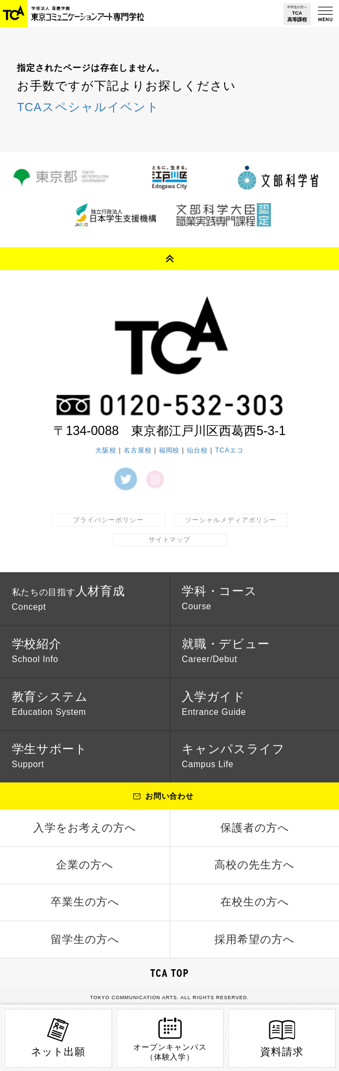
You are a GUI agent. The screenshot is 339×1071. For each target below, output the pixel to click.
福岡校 (169, 450)
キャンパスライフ (233, 756)
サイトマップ (170, 539)
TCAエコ (229, 450)
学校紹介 (36, 650)
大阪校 (105, 450)
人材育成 (68, 597)
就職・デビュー (226, 650)
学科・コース (219, 597)
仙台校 (197, 450)
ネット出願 (58, 1036)
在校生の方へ (254, 903)
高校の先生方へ (254, 866)
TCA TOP (169, 974)
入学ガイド (214, 703)
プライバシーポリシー (108, 519)
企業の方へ (84, 866)
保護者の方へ (254, 828)
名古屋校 (138, 450)
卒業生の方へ (85, 903)
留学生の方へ (85, 940)
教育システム (50, 703)
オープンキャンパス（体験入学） (170, 1038)
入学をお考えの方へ (84, 828)
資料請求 (282, 1036)
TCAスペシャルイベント (88, 107)
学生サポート (50, 756)
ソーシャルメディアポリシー (230, 519)
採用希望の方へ (254, 940)
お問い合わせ (169, 797)
